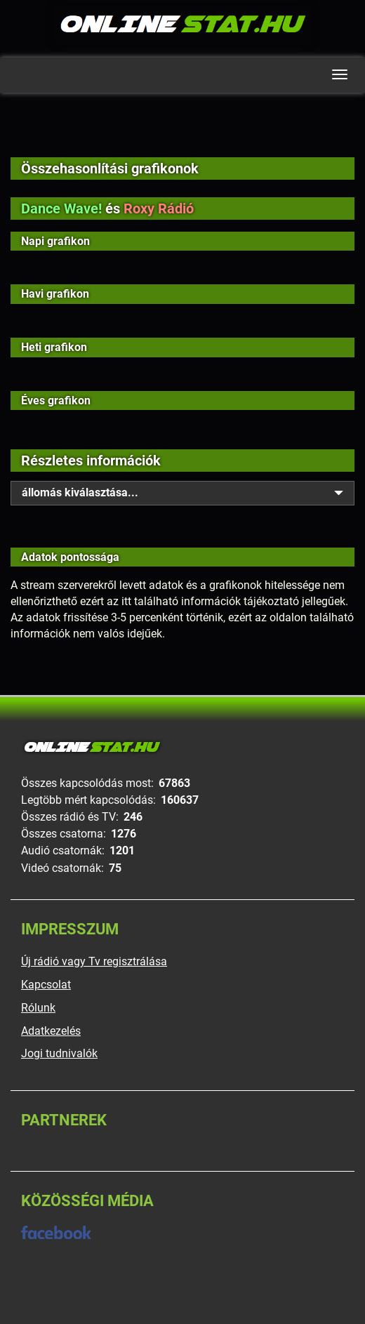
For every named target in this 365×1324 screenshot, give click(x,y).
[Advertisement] (182, 134)
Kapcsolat (46, 984)
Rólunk (38, 1007)
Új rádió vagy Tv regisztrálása (94, 961)
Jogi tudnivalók (59, 1053)
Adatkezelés (51, 1031)
